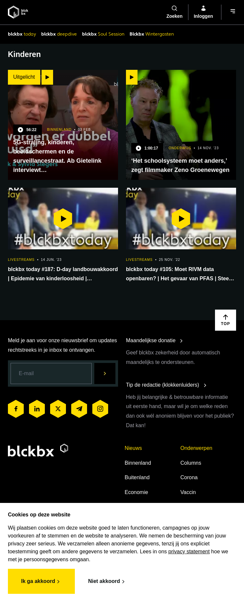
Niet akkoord (107, 581)
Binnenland (138, 463)
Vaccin (188, 492)
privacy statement (189, 551)
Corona (189, 477)
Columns (190, 463)
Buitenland (137, 477)
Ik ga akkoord (41, 581)
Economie (136, 492)
